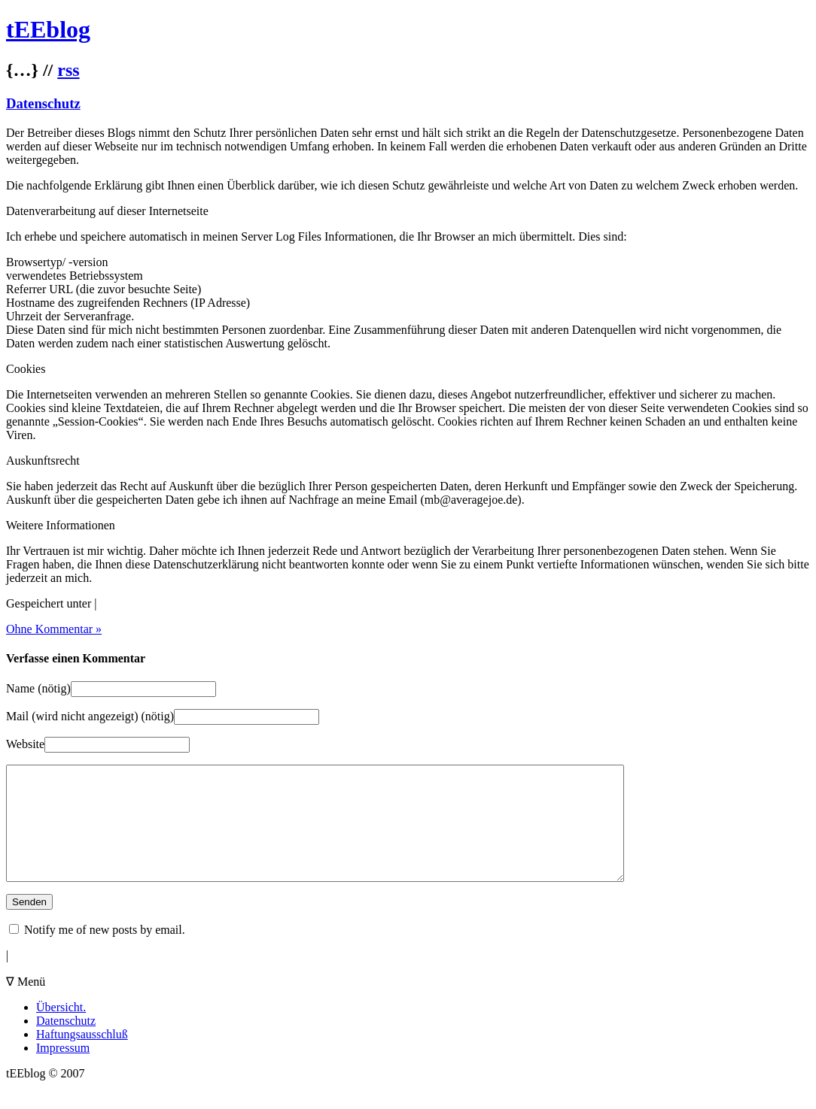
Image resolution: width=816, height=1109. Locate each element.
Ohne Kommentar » (54, 629)
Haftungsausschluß (82, 1056)
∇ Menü (25, 1004)
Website (25, 744)
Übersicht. (61, 1029)
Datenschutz (43, 103)
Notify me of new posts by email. (104, 952)
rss (68, 70)
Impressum (63, 1070)
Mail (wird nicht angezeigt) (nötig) (90, 716)
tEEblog (48, 29)
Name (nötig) (38, 688)
